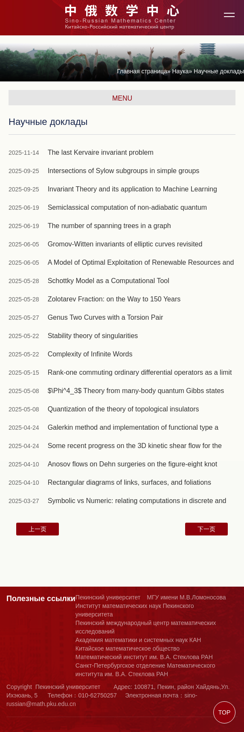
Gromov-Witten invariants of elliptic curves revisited (125, 244)
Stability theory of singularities (93, 335)
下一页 (206, 529)
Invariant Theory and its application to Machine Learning (132, 189)
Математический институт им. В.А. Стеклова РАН (144, 657)
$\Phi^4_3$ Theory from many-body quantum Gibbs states (136, 390)
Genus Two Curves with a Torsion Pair (105, 317)
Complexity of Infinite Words (90, 354)
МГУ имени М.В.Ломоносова (186, 597)
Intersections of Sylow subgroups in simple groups (124, 170)
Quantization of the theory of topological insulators (123, 409)
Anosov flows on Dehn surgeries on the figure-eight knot (133, 464)
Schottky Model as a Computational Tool (108, 280)
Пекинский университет (108, 597)
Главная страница (142, 71)
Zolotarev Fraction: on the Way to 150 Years (114, 299)
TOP (224, 712)
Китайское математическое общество (128, 648)
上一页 (37, 529)
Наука (180, 71)
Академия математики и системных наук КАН (138, 640)
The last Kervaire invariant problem (101, 152)
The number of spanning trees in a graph (109, 225)
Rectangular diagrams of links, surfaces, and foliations (129, 482)
